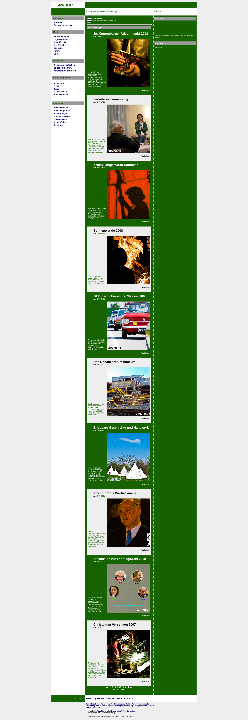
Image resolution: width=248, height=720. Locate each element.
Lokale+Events (60, 119)
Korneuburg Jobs (92, 706)
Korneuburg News (92, 704)
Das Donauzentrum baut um (114, 362)
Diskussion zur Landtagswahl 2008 (119, 559)
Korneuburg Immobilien (141, 704)
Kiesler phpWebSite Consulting (123, 711)
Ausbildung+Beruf (62, 111)
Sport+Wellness (61, 122)
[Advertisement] (174, 27)
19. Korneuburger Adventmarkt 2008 (120, 33)
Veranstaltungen (61, 36)
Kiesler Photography (93, 707)
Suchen (157, 11)
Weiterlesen (146, 90)
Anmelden (58, 22)
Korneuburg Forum (146, 706)
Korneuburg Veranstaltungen (111, 706)
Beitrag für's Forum (63, 68)
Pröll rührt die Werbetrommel (115, 493)
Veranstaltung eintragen (65, 71)
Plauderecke (59, 83)
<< (107, 687)
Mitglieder (58, 48)
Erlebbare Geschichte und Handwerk (121, 427)
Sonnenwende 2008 (108, 230)
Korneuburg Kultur (123, 704)
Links (56, 54)
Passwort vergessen (63, 25)
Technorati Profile (124, 698)
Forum (57, 51)
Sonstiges (58, 125)
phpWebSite (99, 711)
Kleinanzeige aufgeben (64, 65)
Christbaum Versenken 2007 (114, 624)
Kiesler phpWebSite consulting (100, 698)
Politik (56, 86)
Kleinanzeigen (60, 92)
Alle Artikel (59, 45)
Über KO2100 (60, 42)
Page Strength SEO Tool (145, 698)
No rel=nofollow (160, 698)
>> (131, 687)
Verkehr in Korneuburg (110, 99)
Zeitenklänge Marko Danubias (115, 165)
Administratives (61, 94)
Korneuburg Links (131, 706)
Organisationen (61, 39)
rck (94, 36)
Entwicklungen (60, 113)
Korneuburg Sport (108, 704)
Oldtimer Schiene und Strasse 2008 (119, 296)
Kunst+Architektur (62, 116)
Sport (56, 89)
